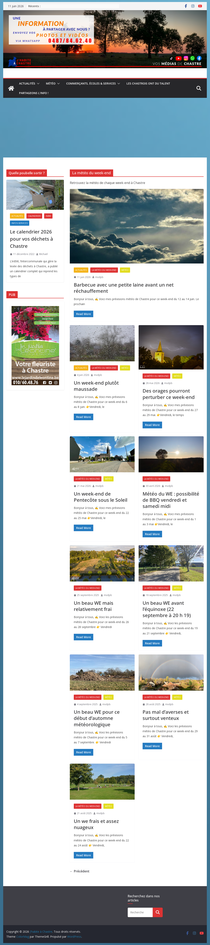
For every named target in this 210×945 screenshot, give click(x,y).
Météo (50, 83)
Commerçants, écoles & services (91, 83)
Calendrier (34, 216)
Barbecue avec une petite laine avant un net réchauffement (124, 287)
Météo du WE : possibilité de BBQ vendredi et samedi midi (171, 499)
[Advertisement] (105, 128)
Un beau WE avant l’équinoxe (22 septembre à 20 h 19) (167, 609)
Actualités (27, 83)
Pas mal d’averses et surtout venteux (166, 715)
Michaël (43, 254)
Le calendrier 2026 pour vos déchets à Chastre (31, 238)
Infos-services (20, 223)
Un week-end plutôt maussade (96, 385)
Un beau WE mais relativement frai (93, 606)
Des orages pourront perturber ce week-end (169, 393)
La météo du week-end (104, 270)
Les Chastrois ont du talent (148, 83)
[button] (37, 83)
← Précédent (79, 871)
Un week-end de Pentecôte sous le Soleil (100, 496)
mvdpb (99, 277)
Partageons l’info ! (34, 93)
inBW (48, 216)
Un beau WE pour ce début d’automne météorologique (97, 718)
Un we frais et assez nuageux (96, 824)
